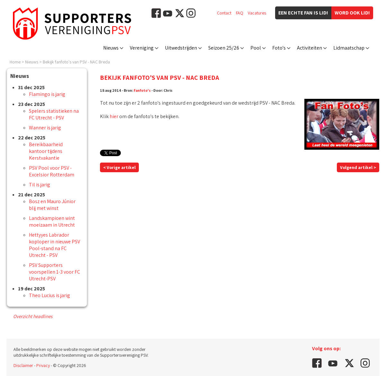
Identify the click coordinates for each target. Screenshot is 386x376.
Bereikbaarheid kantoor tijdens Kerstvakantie (46, 151)
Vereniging (142, 47)
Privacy (43, 365)
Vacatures (257, 13)
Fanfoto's (142, 90)
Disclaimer (23, 365)
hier (114, 116)
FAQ (239, 13)
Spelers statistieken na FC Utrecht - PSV (54, 114)
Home (15, 62)
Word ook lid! (352, 12)
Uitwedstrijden (181, 47)
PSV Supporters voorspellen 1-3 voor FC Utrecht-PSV (54, 272)
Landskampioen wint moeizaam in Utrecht (52, 221)
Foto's (279, 47)
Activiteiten (309, 47)
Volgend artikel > (358, 167)
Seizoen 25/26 (223, 47)
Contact (224, 13)
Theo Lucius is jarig (49, 295)
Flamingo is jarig (47, 94)
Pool (255, 47)
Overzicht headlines (32, 316)
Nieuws (111, 47)
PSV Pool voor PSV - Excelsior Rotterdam (51, 171)
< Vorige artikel (119, 167)
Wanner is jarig (45, 127)
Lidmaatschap (348, 47)
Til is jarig (39, 184)
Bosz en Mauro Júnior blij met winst (52, 205)
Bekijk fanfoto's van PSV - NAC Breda (76, 62)
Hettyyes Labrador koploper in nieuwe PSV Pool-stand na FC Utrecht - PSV (54, 244)
